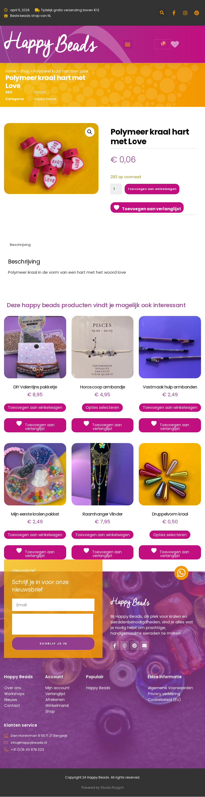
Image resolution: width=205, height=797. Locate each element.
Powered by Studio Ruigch (102, 787)
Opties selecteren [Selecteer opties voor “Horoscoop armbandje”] (102, 407)
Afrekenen (55, 700)
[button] (162, 13)
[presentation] (52, 624)
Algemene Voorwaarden (170, 688)
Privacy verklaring (164, 694)
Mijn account (57, 688)
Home (11, 71)
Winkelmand (57, 705)
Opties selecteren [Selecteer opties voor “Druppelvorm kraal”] (170, 535)
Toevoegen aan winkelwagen (152, 189)
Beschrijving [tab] (20, 244)
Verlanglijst (55, 694)
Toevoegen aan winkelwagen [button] (35, 407)
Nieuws (10, 700)
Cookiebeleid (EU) (164, 700)
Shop (25, 71)
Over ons (12, 688)
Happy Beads (45, 99)
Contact (12, 705)
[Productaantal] (116, 189)
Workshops (14, 694)
